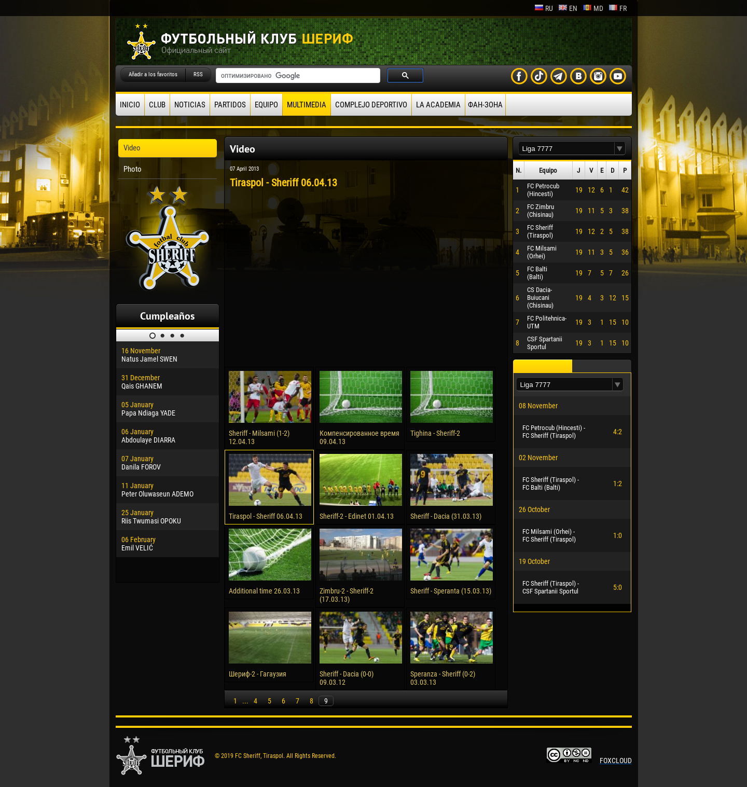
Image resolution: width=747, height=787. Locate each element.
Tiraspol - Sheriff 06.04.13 (265, 516)
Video (132, 148)
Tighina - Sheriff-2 (435, 433)
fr (617, 8)
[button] (620, 148)
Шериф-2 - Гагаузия (257, 674)
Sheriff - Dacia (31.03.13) (445, 516)
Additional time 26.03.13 (264, 591)
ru (543, 8)
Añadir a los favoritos (153, 74)
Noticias (189, 104)
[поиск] (297, 75)
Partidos (230, 104)
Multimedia (306, 104)
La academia (438, 104)
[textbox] (566, 148)
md (593, 8)
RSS (198, 74)
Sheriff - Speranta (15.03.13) (450, 591)
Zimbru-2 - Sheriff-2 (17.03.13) (347, 595)
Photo (132, 169)
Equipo (266, 104)
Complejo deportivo (371, 104)
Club (157, 104)
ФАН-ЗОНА (485, 104)
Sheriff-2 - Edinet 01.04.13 (357, 516)
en (567, 8)
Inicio (130, 104)
